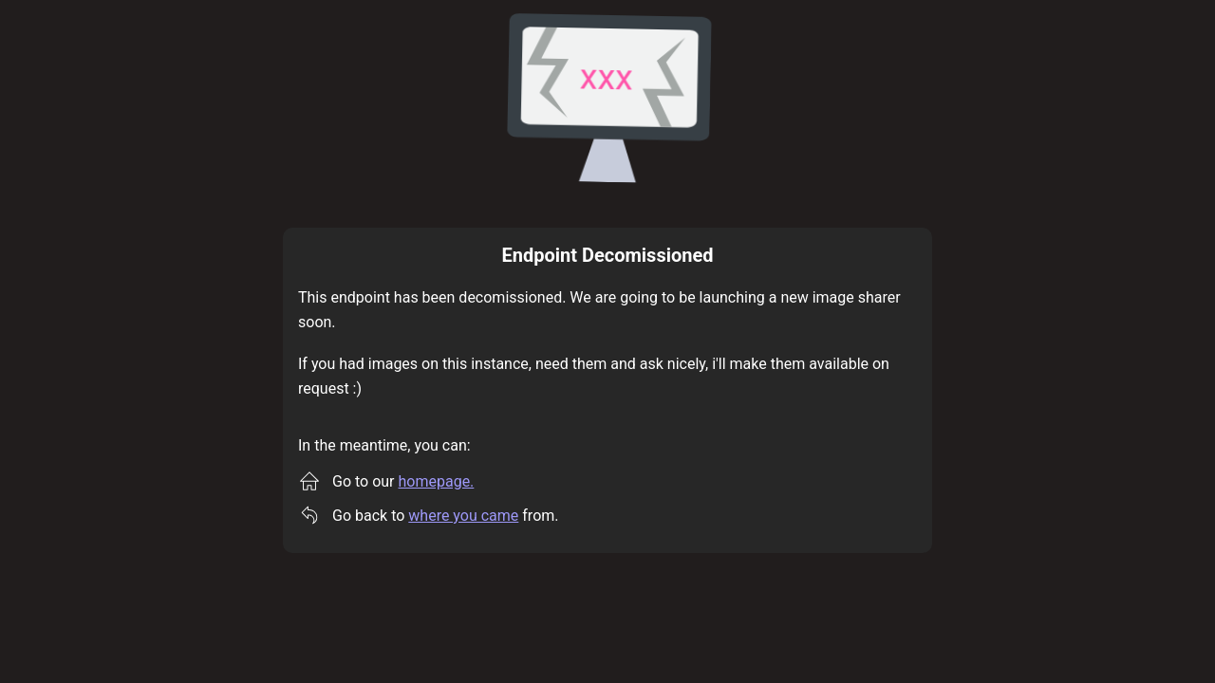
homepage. (437, 481)
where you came (463, 516)
